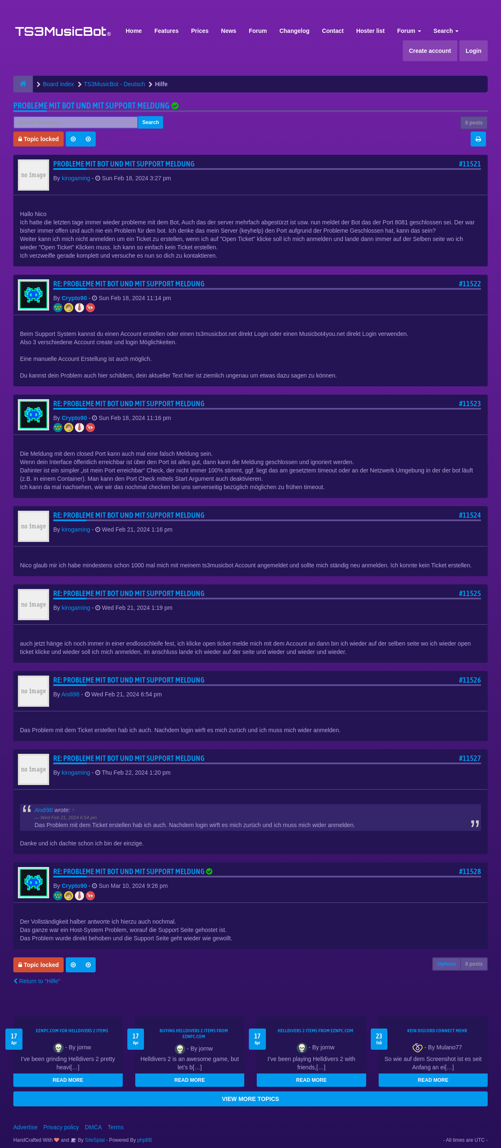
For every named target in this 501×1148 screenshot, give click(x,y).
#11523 (470, 403)
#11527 (470, 758)
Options (446, 964)
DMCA (93, 1127)
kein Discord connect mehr (437, 1031)
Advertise (25, 1127)
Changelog (294, 30)
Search (446, 30)
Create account (430, 50)
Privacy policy (61, 1127)
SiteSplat (94, 1140)
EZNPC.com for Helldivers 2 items (72, 1031)
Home (134, 30)
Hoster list (370, 30)
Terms (116, 1127)
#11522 (470, 283)
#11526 (470, 680)
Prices (199, 30)
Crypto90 (74, 298)
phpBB (144, 1140)
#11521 (470, 163)
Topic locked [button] (38, 139)
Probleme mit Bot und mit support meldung (91, 105)
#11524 (470, 515)
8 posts (474, 123)
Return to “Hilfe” (36, 981)
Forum (258, 30)
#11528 (470, 871)
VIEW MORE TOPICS (250, 1099)
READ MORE (68, 1080)
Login (473, 50)
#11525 (470, 593)
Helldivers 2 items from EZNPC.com (315, 1031)
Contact (333, 30)
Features (166, 30)
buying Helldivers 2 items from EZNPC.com (194, 1033)
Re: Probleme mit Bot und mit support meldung (129, 283)
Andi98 (70, 694)
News (228, 30)
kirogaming (76, 178)
